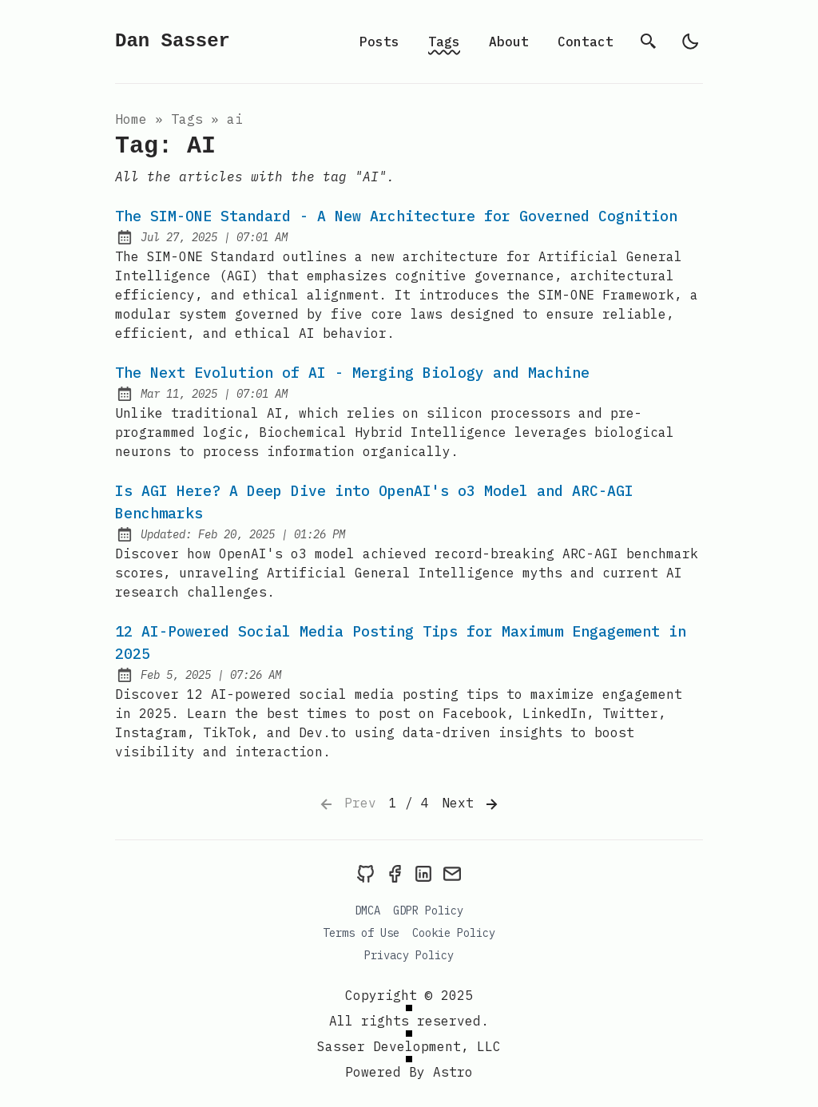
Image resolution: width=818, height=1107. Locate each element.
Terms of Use (361, 933)
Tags (444, 42)
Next (471, 804)
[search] (648, 41)
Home (131, 119)
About (509, 42)
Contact (586, 42)
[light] (690, 41)
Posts (379, 42)
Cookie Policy (453, 933)
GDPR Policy (428, 910)
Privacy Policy (409, 955)
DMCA (367, 910)
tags (187, 119)
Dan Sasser (172, 41)
